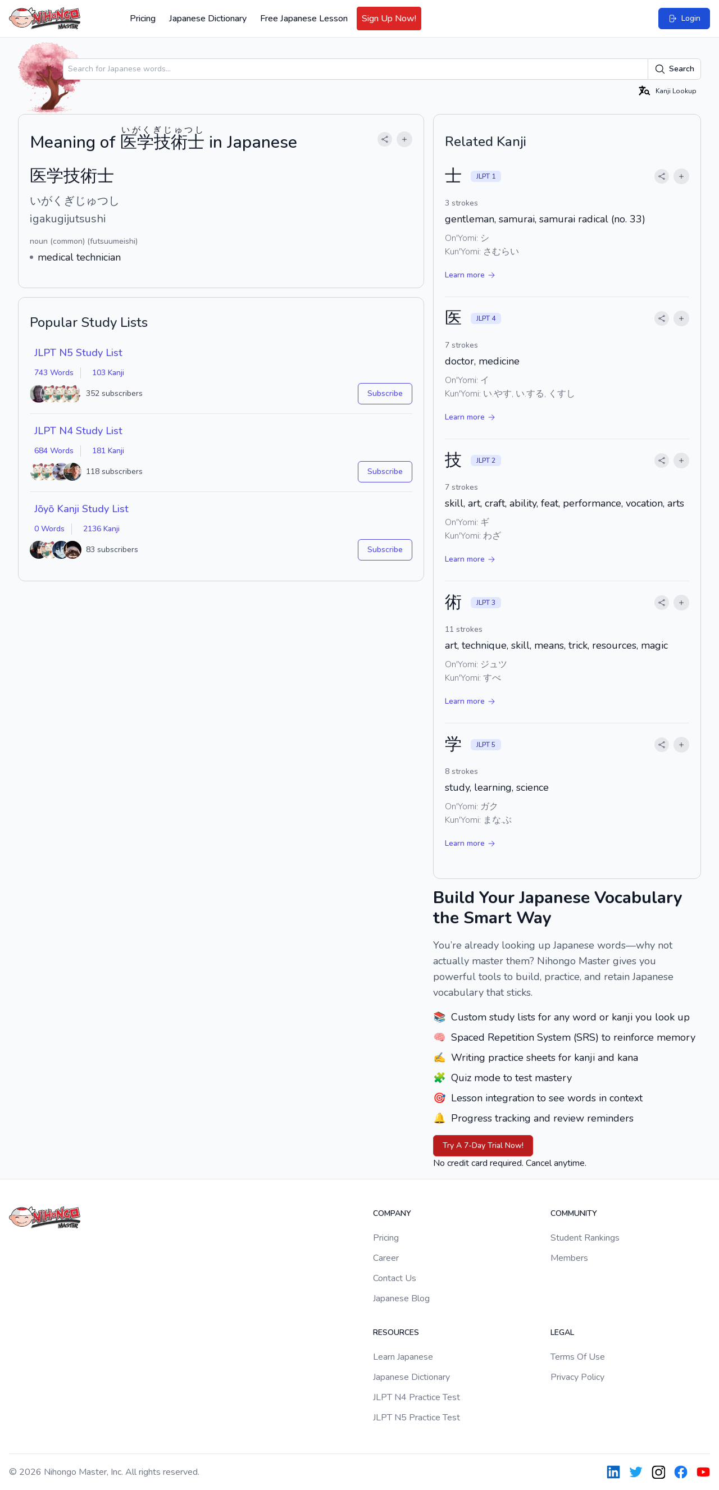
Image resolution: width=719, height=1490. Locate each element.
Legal (562, 1332)
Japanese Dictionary (208, 18)
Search (674, 69)
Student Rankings (585, 1238)
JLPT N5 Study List (78, 352)
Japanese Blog (401, 1298)
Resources (396, 1332)
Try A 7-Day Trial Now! (483, 1145)
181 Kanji (108, 450)
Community (573, 1213)
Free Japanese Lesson (304, 18)
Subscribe (385, 393)
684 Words (54, 450)
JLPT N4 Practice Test (416, 1397)
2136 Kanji (101, 528)
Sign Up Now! (389, 18)
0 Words (49, 528)
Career (386, 1258)
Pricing (143, 18)
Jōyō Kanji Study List (81, 509)
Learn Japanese (403, 1357)
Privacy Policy (577, 1377)
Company (392, 1213)
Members (569, 1258)
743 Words (54, 372)
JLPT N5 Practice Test (416, 1417)
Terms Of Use (577, 1357)
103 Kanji (108, 372)
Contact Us (394, 1278)
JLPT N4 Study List (78, 431)
